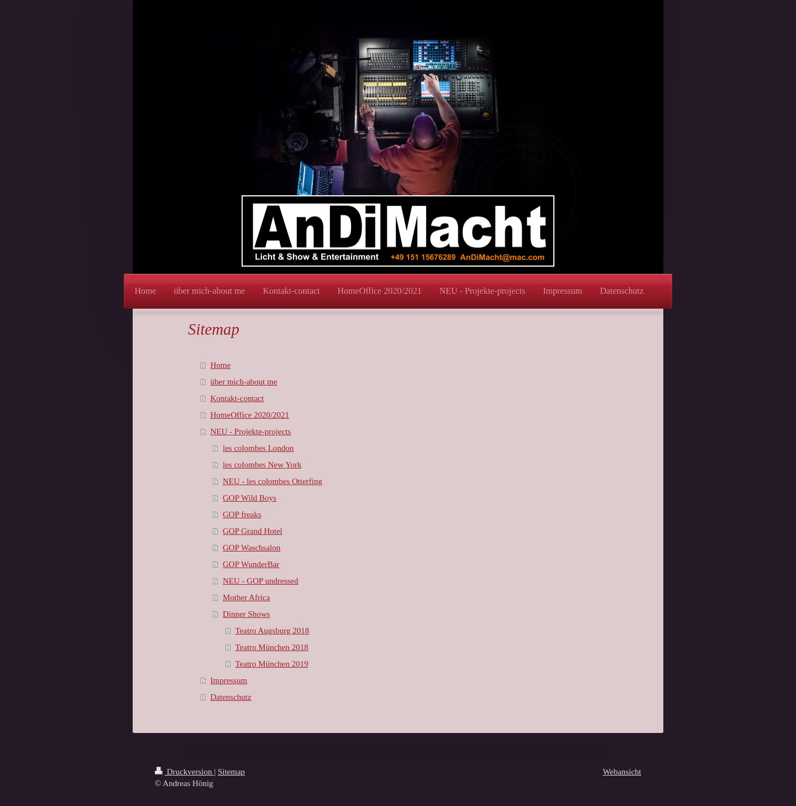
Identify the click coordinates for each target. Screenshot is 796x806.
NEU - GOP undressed (260, 580)
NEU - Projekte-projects (251, 431)
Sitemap (231, 771)
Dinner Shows (246, 614)
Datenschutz (231, 697)
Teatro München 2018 (271, 647)
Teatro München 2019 (271, 663)
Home (221, 365)
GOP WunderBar (251, 564)
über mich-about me (244, 381)
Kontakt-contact (237, 398)
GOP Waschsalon (251, 547)
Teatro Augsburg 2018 (272, 630)
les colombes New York (262, 464)
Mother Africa (246, 597)
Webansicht (622, 771)
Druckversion (184, 771)
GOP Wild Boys (249, 497)
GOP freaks (242, 514)
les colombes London (258, 448)
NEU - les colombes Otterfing (272, 481)
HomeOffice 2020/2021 (250, 414)
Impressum (229, 680)
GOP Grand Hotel (252, 531)
